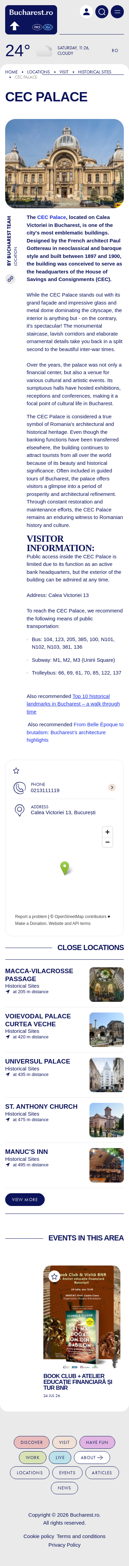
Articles (102, 1472)
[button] (86, 11)
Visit (64, 71)
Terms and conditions (81, 1536)
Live (60, 1457)
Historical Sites (94, 71)
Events (67, 1472)
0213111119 (45, 790)
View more (25, 1199)
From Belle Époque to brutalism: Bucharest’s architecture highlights (75, 732)
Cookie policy (38, 1536)
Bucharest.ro (84, 1515)
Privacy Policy (64, 1545)
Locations (38, 71)
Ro (115, 50)
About (92, 1457)
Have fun (97, 1442)
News (65, 1487)
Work (33, 1457)
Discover (32, 1442)
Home (11, 71)
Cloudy (65, 53)
